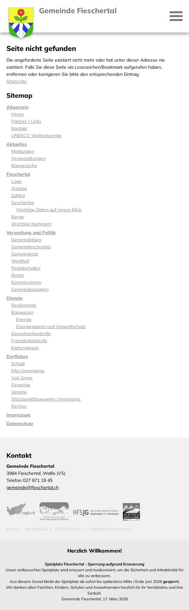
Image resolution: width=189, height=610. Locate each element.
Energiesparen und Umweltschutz (51, 326)
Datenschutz (19, 423)
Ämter (17, 275)
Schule (18, 363)
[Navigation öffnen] (176, 16)
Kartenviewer (25, 348)
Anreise (19, 188)
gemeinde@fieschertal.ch (32, 487)
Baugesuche (24, 165)
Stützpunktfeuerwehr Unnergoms (45, 399)
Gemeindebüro (26, 240)
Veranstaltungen (28, 158)
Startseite (16, 81)
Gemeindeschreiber (31, 247)
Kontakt (19, 128)
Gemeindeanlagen (30, 289)
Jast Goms (22, 378)
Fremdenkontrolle (29, 341)
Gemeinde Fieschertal (78, 10)
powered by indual (110, 529)
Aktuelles (16, 144)
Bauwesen (22, 312)
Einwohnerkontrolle (31, 333)
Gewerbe (20, 385)
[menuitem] (94, 107)
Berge (17, 217)
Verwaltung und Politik (31, 232)
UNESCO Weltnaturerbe (36, 135)
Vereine (19, 392)
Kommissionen (26, 282)
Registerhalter (26, 268)
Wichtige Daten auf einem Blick (48, 210)
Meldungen (22, 151)
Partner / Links (26, 121)
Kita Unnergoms (27, 371)
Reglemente (23, 305)
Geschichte (22, 202)
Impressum (18, 415)
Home (17, 114)
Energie (24, 319)
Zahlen (18, 195)
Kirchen (19, 406)
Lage (16, 181)
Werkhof (20, 261)
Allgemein (17, 107)
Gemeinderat (24, 254)
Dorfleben (17, 356)
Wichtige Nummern (31, 224)
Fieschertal (18, 174)
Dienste (14, 298)
